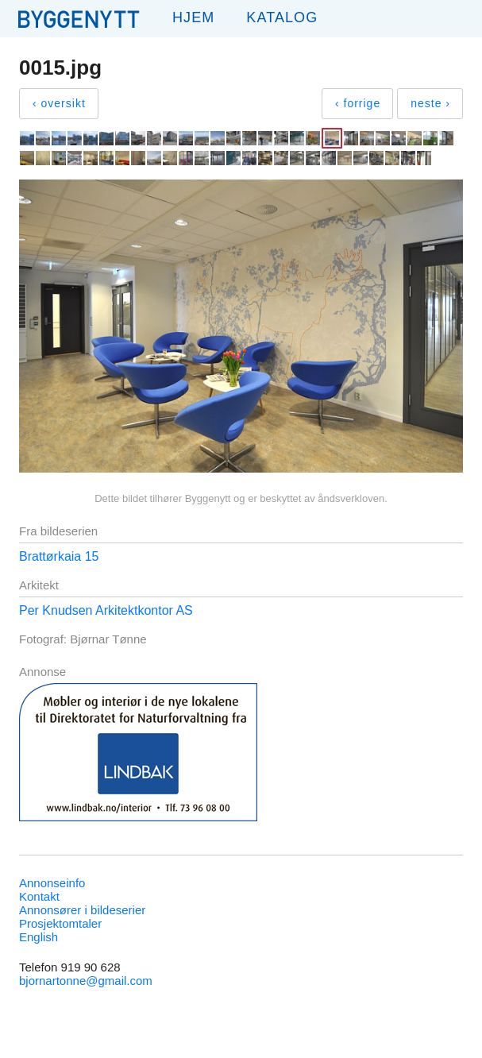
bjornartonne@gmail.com (85, 980)
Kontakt (39, 896)
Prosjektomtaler (60, 923)
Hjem (193, 17)
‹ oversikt (59, 103)
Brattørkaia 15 (58, 556)
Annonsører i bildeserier (82, 910)
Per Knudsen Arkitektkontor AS (106, 610)
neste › (430, 103)
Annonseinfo (52, 883)
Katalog (282, 17)
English (38, 937)
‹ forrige (357, 103)
